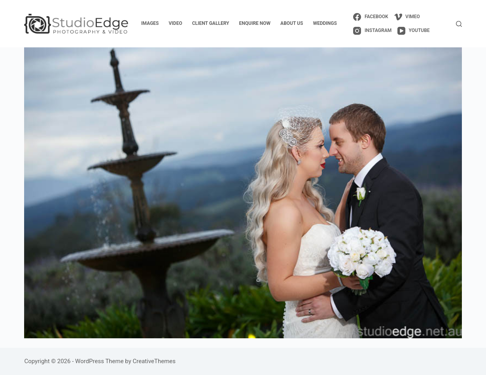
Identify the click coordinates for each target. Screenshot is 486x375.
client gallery (210, 23)
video (175, 23)
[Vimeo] (407, 17)
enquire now (255, 23)
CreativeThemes (154, 361)
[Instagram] (372, 31)
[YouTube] (413, 31)
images (150, 23)
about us (291, 23)
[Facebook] (370, 17)
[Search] (459, 24)
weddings (325, 23)
